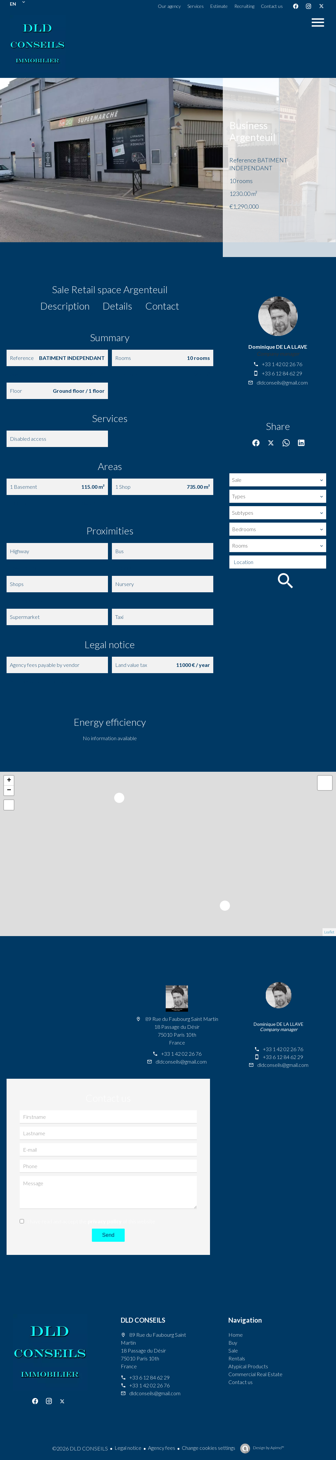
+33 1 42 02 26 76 (282, 364)
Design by (268, 1447)
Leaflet (329, 932)
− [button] (9, 790)
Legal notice (128, 1448)
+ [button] (9, 781)
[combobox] (277, 479)
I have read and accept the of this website (91, 1221)
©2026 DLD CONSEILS (80, 1448)
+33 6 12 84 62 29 (282, 373)
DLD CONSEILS (143, 1320)
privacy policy (105, 1221)
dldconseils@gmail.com (282, 382)
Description (65, 306)
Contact (162, 306)
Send (108, 1235)
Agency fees (161, 1448)
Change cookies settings (208, 1448)
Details (117, 306)
